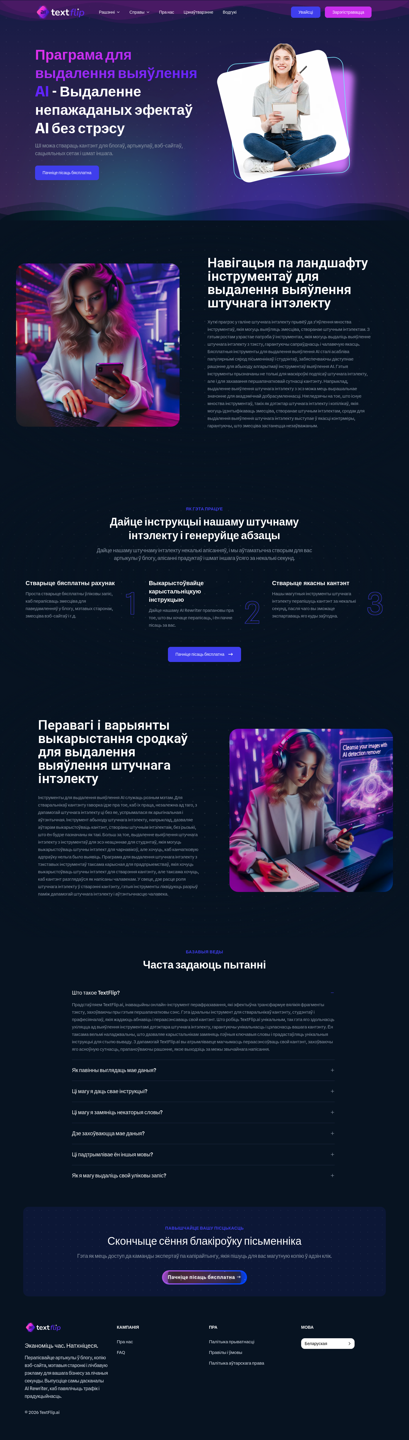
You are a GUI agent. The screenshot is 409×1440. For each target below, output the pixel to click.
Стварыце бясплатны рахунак (70, 583)
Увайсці (305, 12)
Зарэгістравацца (348, 12)
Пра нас (125, 1341)
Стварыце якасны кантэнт (310, 583)
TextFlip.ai (50, 1412)
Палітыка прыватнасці (231, 1341)
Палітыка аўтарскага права (236, 1363)
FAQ (121, 1352)
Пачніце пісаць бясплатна (67, 172)
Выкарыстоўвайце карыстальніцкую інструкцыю (176, 591)
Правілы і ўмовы (225, 1352)
